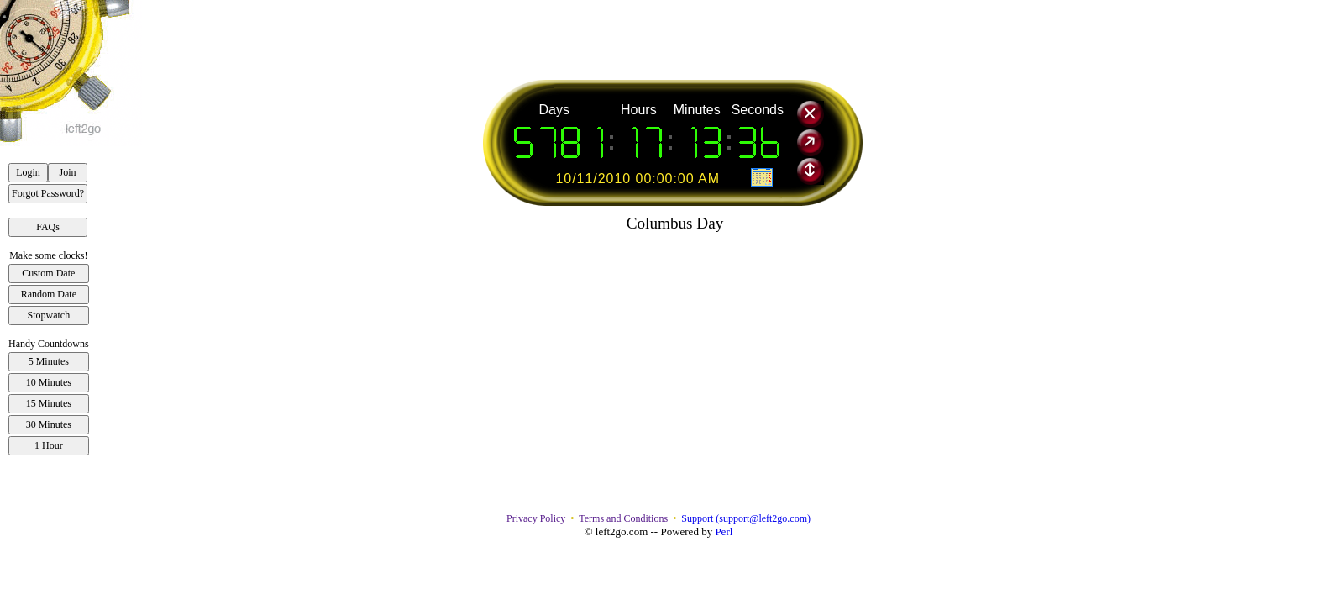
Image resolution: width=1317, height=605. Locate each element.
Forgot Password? (48, 193)
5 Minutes (49, 361)
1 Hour (48, 445)
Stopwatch (49, 315)
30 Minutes (48, 424)
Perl (723, 531)
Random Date (48, 294)
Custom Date (48, 273)
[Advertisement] (675, 38)
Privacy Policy (535, 518)
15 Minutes (48, 403)
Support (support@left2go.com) (746, 518)
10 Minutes (48, 382)
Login (28, 172)
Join (68, 172)
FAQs (48, 227)
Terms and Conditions (623, 518)
